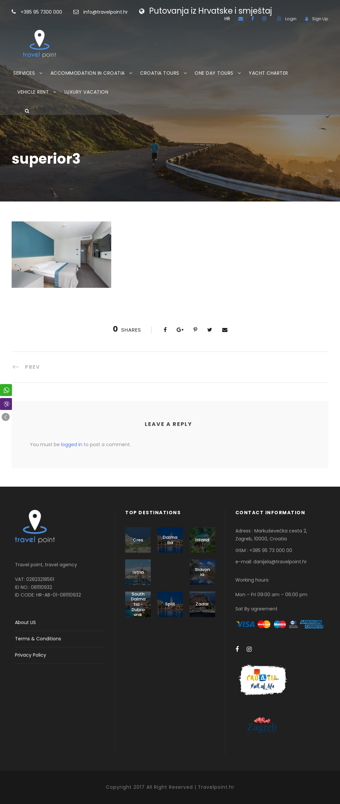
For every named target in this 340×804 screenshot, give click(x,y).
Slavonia (202, 572)
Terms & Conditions (38, 638)
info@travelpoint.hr (105, 12)
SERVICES (24, 73)
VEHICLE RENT (33, 92)
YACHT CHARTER (268, 73)
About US (25, 622)
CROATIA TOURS (159, 73)
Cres (138, 540)
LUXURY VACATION (86, 92)
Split (170, 604)
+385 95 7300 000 (52, 12)
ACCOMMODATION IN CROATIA (87, 73)
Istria (138, 572)
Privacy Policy (30, 655)
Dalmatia (170, 540)
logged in (71, 444)
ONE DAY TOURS (214, 73)
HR (227, 18)
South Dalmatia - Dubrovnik (138, 604)
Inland (202, 540)
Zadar (202, 604)
